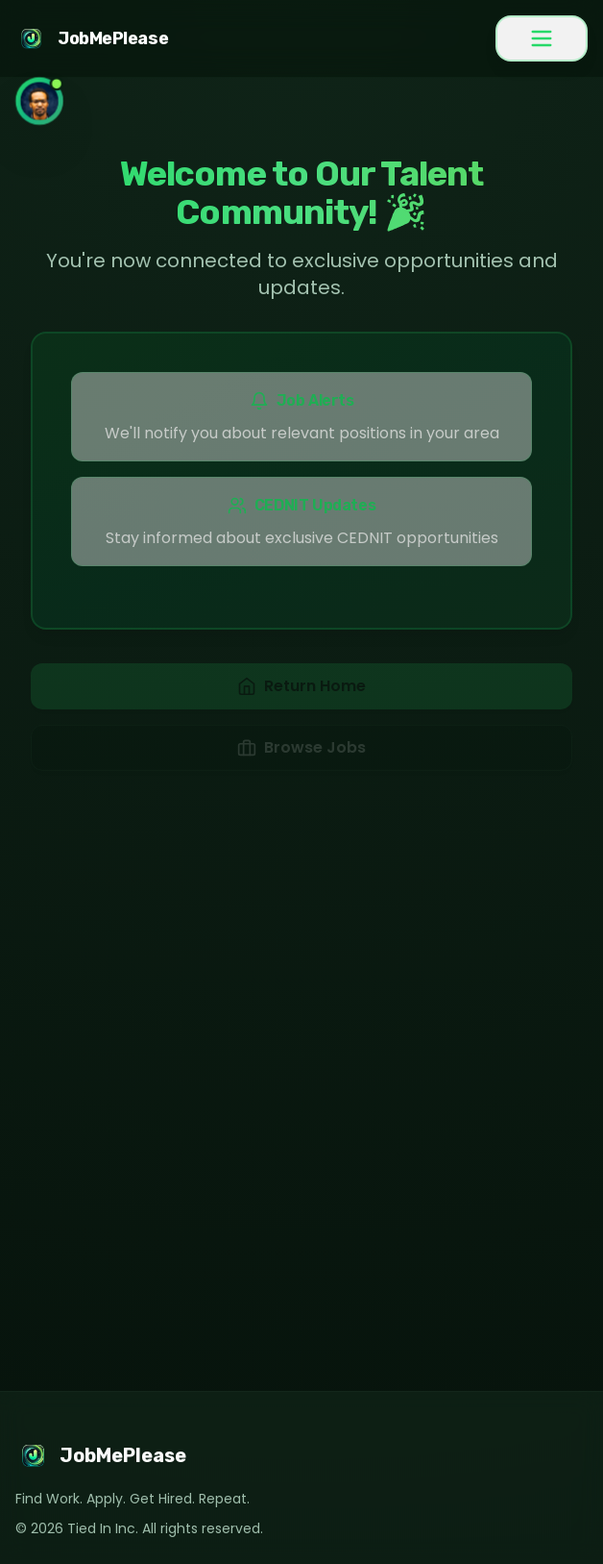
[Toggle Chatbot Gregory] (39, 101)
